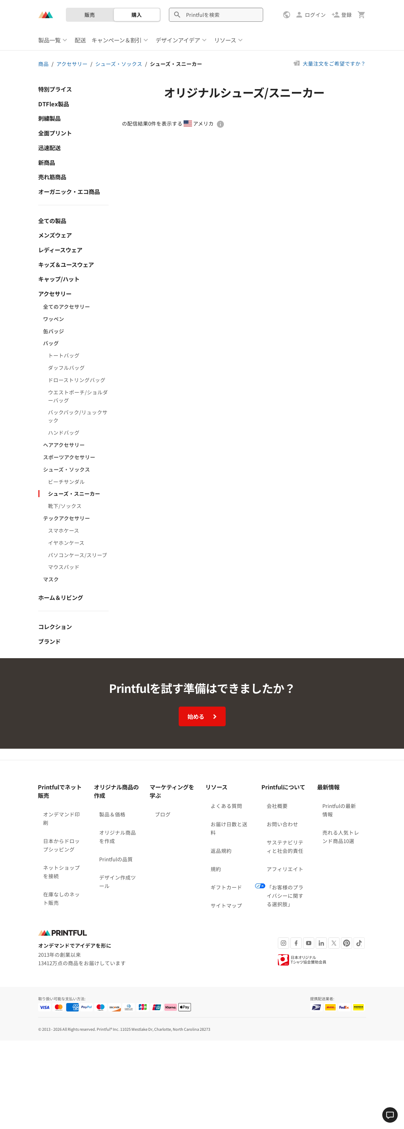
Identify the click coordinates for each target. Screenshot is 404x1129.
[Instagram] (283, 806)
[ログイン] (310, 15)
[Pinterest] (346, 806)
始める (203, 579)
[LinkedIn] (321, 806)
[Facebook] (296, 806)
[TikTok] (359, 806)
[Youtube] (308, 806)
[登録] (341, 15)
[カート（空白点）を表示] (361, 15)
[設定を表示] (287, 15)
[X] (334, 806)
